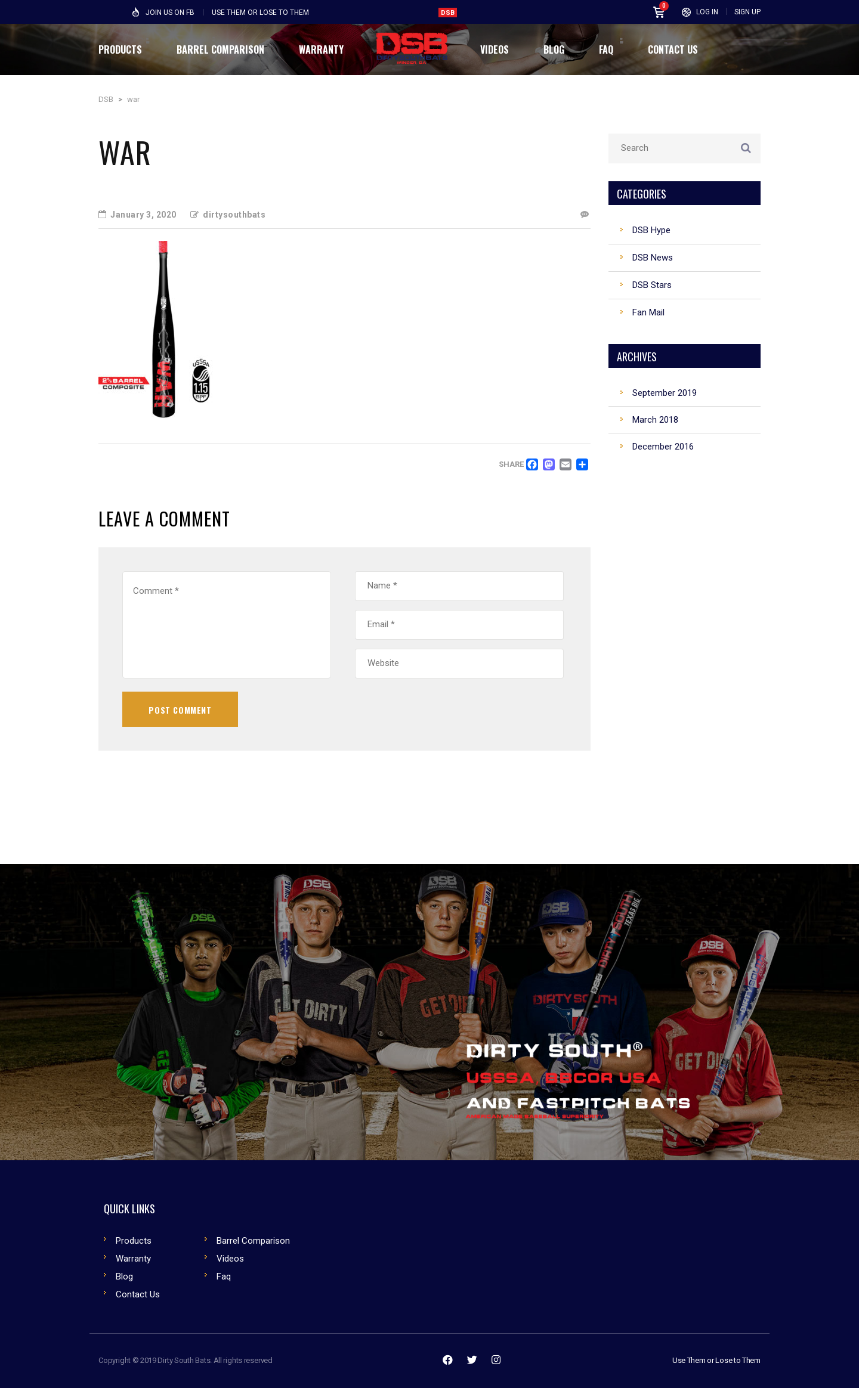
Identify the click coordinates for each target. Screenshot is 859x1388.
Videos (230, 1258)
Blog (124, 1276)
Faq (224, 1276)
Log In (707, 12)
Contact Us (138, 1294)
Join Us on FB (170, 12)
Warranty (133, 1258)
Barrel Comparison (253, 1240)
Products (134, 1240)
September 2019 (664, 393)
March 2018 (655, 419)
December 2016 (663, 446)
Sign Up (747, 12)
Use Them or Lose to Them (716, 1360)
